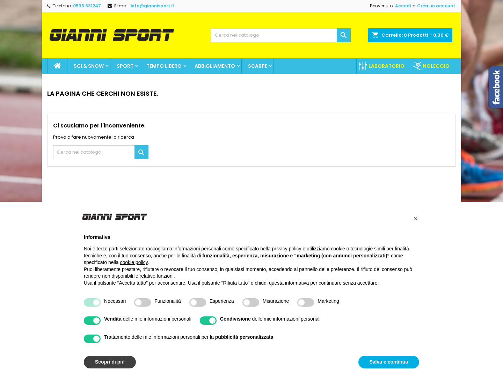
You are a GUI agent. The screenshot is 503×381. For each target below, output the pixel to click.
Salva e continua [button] (389, 362)
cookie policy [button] (134, 262)
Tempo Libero (164, 66)
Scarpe (257, 66)
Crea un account (436, 6)
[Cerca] (281, 35)
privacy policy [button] (286, 248)
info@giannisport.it (152, 6)
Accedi (403, 6)
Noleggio (436, 66)
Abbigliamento (215, 66)
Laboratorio (386, 66)
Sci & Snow (89, 66)
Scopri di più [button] (110, 362)
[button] (415, 218)
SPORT (125, 66)
